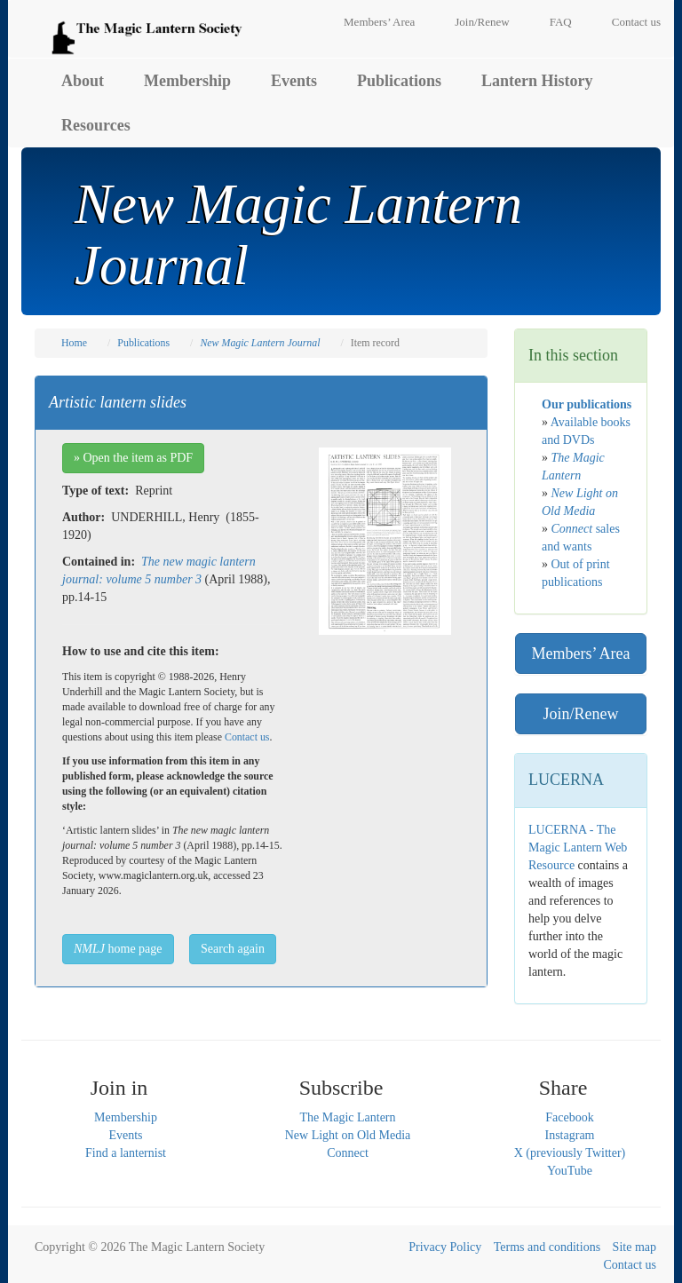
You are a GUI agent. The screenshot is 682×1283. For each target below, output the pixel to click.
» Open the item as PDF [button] (133, 457)
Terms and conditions (547, 1247)
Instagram (570, 1135)
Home (74, 343)
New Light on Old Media (348, 1135)
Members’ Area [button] (580, 653)
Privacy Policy (444, 1247)
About (82, 81)
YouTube (569, 1170)
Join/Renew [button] (581, 714)
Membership (187, 81)
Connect (348, 1153)
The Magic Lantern (347, 1117)
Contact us (636, 21)
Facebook (569, 1117)
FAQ (561, 21)
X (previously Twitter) (570, 1153)
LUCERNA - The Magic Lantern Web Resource (577, 847)
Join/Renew (482, 21)
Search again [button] (233, 948)
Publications (399, 81)
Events (294, 81)
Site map (634, 1247)
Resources (96, 125)
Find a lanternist (125, 1153)
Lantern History (537, 81)
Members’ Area (379, 21)
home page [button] (118, 948)
